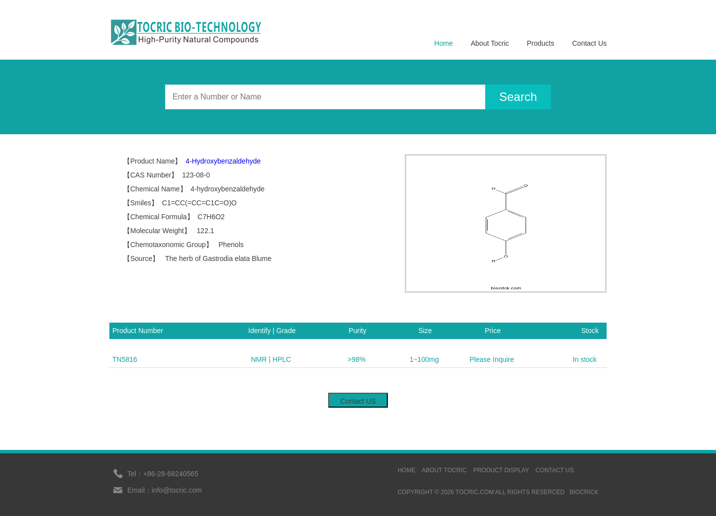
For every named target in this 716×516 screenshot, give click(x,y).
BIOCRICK (583, 492)
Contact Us (589, 43)
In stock (585, 359)
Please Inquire (491, 359)
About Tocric (490, 43)
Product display (501, 470)
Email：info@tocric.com (164, 490)
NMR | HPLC (271, 359)
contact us (555, 470)
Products (540, 43)
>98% (356, 359)
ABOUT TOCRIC (444, 470)
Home (443, 43)
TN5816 (124, 359)
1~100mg (424, 359)
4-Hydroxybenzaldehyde (223, 161)
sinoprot (591, 470)
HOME (407, 470)
